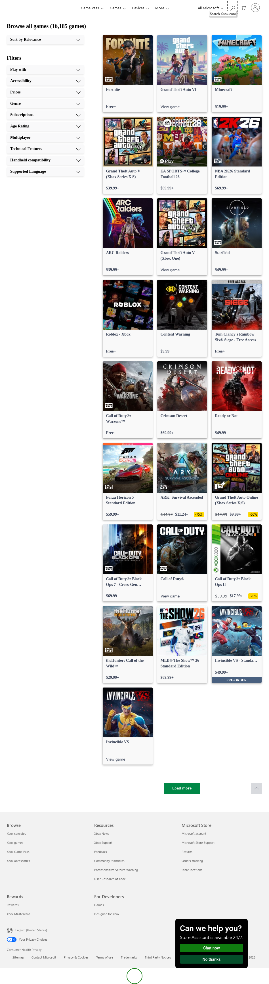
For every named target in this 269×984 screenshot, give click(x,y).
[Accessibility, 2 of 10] (45, 81)
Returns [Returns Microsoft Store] (187, 851)
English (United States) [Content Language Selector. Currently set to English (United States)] (31, 930)
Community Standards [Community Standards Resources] (109, 861)
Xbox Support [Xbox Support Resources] (103, 842)
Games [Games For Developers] (99, 905)
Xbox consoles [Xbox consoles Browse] (16, 833)
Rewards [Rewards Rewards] (13, 905)
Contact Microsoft (43, 957)
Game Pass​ (90, 7)
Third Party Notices (158, 957)
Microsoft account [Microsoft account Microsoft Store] (194, 833)
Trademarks (129, 957)
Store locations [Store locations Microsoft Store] (192, 870)
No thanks (212, 959)
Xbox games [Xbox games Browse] (15, 842)
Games (115, 7)
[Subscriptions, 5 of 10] (45, 114)
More (159, 7)
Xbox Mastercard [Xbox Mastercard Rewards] (18, 914)
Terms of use (104, 957)
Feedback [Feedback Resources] (100, 851)
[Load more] (182, 788)
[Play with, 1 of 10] (45, 69)
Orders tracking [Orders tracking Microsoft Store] (192, 861)
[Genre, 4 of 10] (45, 103)
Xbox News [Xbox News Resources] (101, 833)
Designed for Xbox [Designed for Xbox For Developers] (106, 914)
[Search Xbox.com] (232, 7)
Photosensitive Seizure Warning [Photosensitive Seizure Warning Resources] (116, 870)
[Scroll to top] (256, 788)
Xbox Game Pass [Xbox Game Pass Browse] (18, 851)
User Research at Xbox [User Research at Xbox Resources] (109, 879)
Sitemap (18, 957)
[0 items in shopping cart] (243, 7)
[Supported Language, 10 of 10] (45, 171)
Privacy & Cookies (76, 957)
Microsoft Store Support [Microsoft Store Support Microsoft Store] (198, 842)
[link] (128, 73)
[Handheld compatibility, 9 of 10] (45, 160)
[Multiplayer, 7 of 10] (45, 137)
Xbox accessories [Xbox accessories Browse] (18, 861)
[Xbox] (64, 8)
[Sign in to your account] (255, 7)
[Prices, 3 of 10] (45, 92)
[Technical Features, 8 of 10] (45, 148)
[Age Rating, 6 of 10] (45, 126)
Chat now (211, 948)
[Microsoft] (26, 8)
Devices (138, 7)
